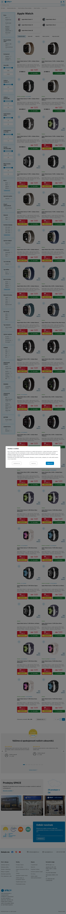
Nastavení (33, 463)
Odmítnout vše (17, 463)
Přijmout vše (50, 463)
